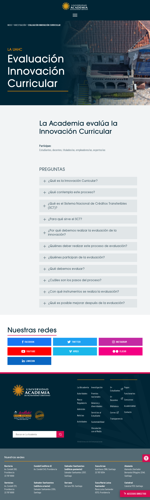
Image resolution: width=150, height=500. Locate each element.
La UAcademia (83, 387)
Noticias (80, 415)
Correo (114, 412)
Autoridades (82, 393)
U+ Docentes (116, 398)
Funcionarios (129, 393)
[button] (146, 458)
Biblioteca (114, 406)
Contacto (128, 412)
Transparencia (116, 418)
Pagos (126, 387)
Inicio (9, 25)
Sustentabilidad (97, 421)
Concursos (128, 399)
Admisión (81, 409)
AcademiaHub (130, 405)
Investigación (20, 25)
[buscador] (34, 434)
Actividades (82, 421)
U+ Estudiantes (116, 389)
